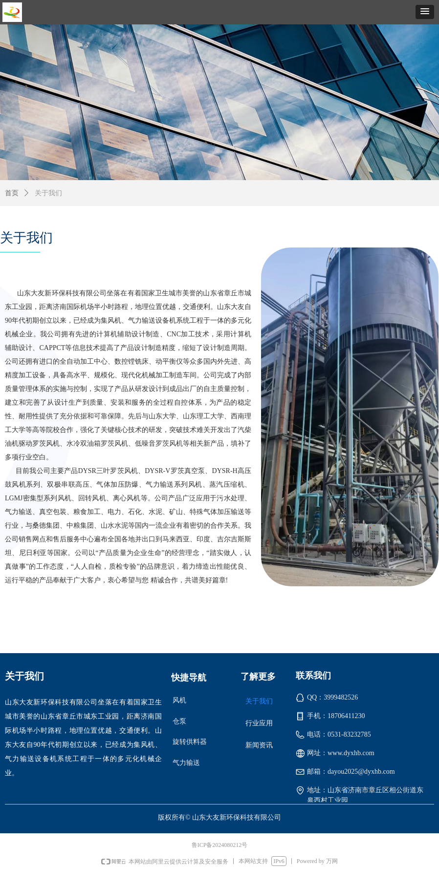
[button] (425, 12)
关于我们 (48, 193)
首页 (12, 193)
